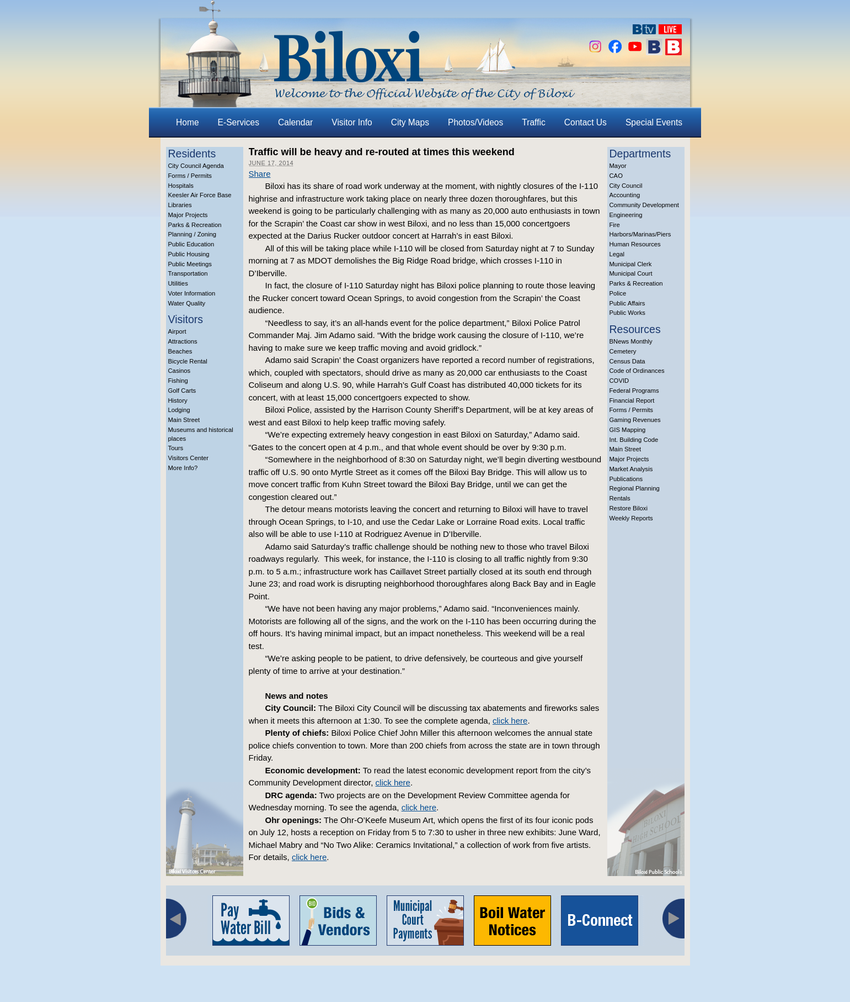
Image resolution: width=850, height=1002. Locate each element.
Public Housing (189, 254)
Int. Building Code (634, 439)
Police (618, 293)
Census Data (627, 361)
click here (510, 720)
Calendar (295, 122)
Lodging (179, 410)
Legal (617, 254)
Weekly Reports (631, 518)
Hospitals (181, 185)
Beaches (180, 351)
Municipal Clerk (631, 264)
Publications (626, 479)
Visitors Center (188, 458)
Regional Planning (635, 488)
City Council (626, 185)
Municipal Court (631, 273)
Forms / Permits (190, 175)
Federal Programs (634, 390)
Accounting (625, 195)
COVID (619, 380)
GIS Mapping (628, 429)
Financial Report (632, 400)
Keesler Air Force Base (200, 195)
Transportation (188, 273)
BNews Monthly (631, 341)
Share (260, 173)
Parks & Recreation (195, 225)
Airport (177, 331)
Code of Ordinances (637, 370)
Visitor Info (352, 122)
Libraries (180, 205)
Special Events (654, 122)
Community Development (644, 205)
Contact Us (585, 122)
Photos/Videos (475, 122)
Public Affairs (627, 303)
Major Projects (188, 215)
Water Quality (187, 303)
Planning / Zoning (192, 234)
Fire (615, 225)
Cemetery (623, 351)
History (178, 400)
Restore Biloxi (629, 508)
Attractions (182, 341)
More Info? (183, 468)
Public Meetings (190, 264)
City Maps (410, 122)
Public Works (627, 312)
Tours (176, 448)
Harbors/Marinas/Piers (640, 234)
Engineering (626, 215)
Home (187, 122)
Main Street (184, 419)
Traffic (533, 122)
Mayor (618, 165)
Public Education (191, 244)
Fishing (178, 380)
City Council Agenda (196, 165)
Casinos (179, 370)
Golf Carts (182, 390)
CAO (616, 175)
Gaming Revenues (635, 419)
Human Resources (635, 244)
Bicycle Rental (187, 361)
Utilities (178, 283)
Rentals (620, 498)
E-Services (238, 122)
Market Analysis (631, 469)
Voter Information (192, 293)
